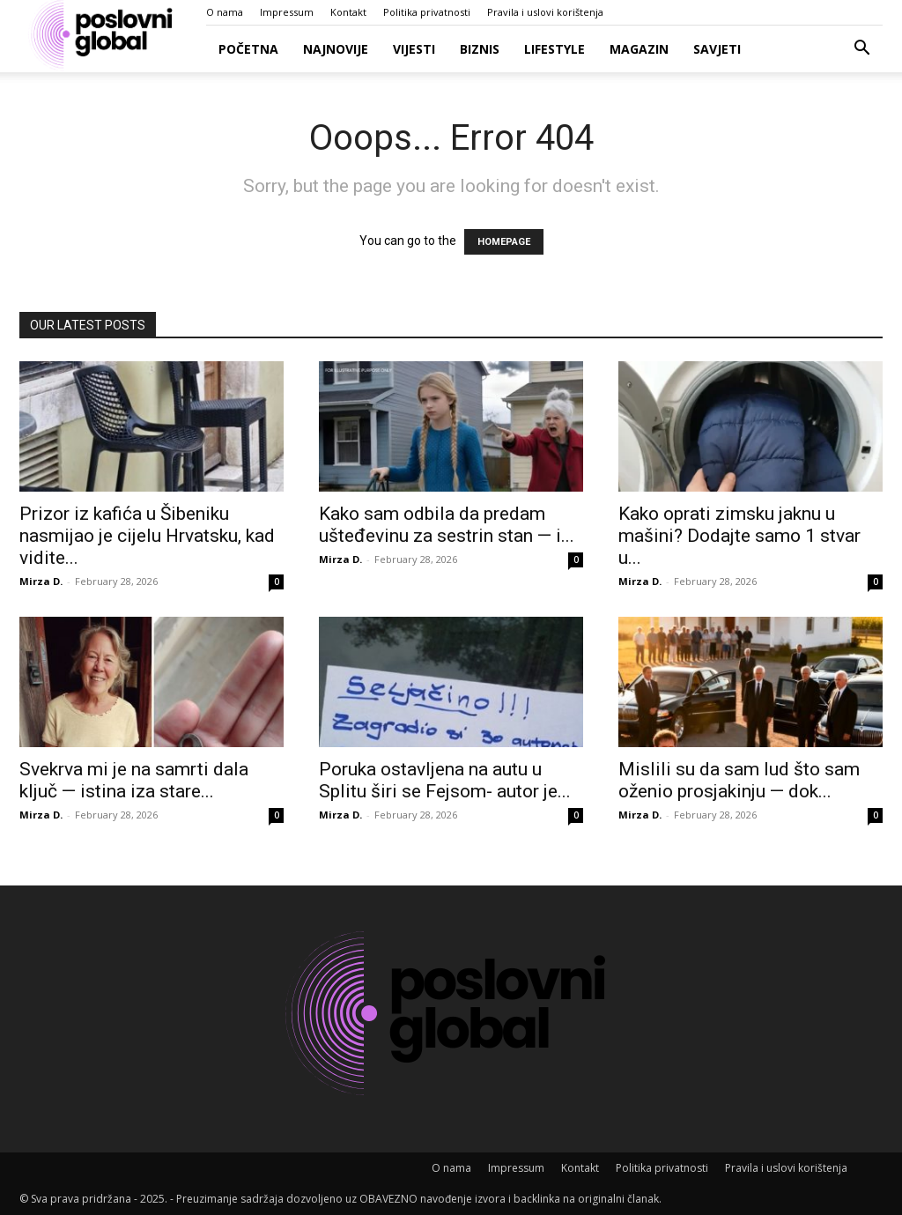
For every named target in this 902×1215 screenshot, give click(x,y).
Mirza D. (41, 581)
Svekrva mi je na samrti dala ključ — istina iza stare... (133, 780)
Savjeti (717, 49)
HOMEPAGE (503, 242)
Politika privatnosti (426, 12)
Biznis (479, 49)
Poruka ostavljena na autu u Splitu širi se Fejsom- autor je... (445, 780)
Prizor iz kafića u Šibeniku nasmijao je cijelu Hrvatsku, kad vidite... (147, 535)
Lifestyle (554, 49)
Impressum (287, 12)
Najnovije (335, 49)
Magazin (639, 49)
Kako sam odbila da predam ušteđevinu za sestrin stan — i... (446, 524)
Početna (248, 49)
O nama (224, 12)
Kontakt (348, 12)
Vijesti (414, 49)
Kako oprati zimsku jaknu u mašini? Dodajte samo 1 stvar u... (739, 535)
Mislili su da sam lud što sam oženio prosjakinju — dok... (739, 780)
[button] (861, 49)
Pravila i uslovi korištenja (545, 12)
